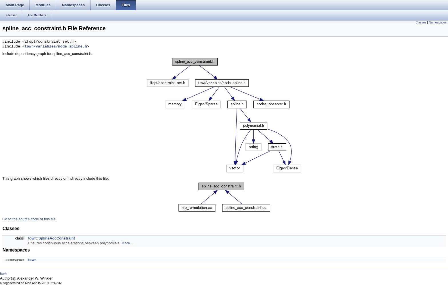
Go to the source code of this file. (29, 219)
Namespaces (438, 22)
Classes (420, 22)
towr (32, 260)
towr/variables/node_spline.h (56, 46)
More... (127, 243)
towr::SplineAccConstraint (51, 238)
